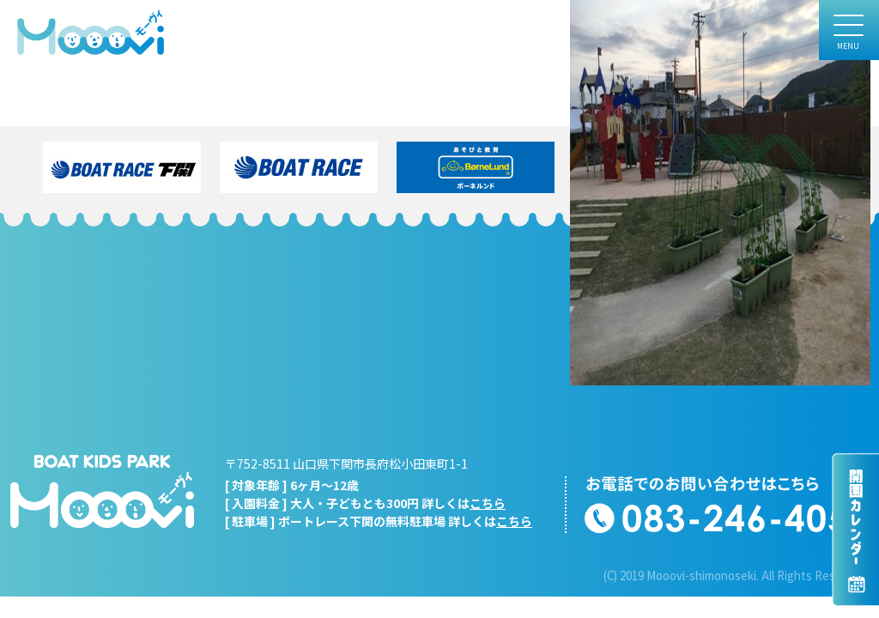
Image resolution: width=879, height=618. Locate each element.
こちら (488, 503)
